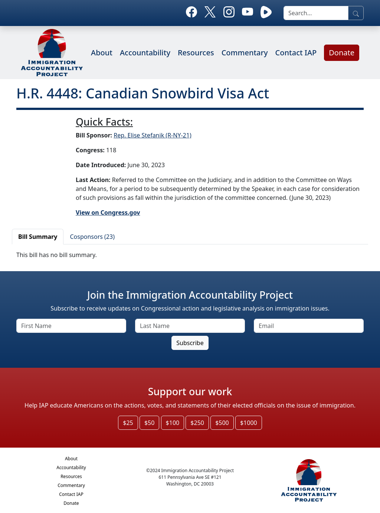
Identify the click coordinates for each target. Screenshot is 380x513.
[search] (316, 13)
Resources (196, 53)
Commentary (245, 53)
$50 (149, 423)
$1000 (248, 423)
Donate (341, 53)
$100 (173, 423)
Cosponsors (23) (92, 237)
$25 (128, 423)
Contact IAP (296, 53)
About (101, 53)
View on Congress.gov (108, 212)
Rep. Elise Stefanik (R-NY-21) (152, 135)
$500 (222, 423)
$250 (197, 423)
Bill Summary (37, 237)
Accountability (145, 53)
